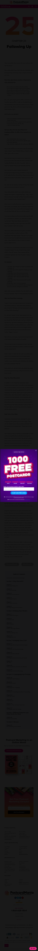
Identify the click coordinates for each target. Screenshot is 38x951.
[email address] (19, 489)
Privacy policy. (27, 499)
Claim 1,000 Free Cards (19, 493)
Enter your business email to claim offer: (14, 486)
